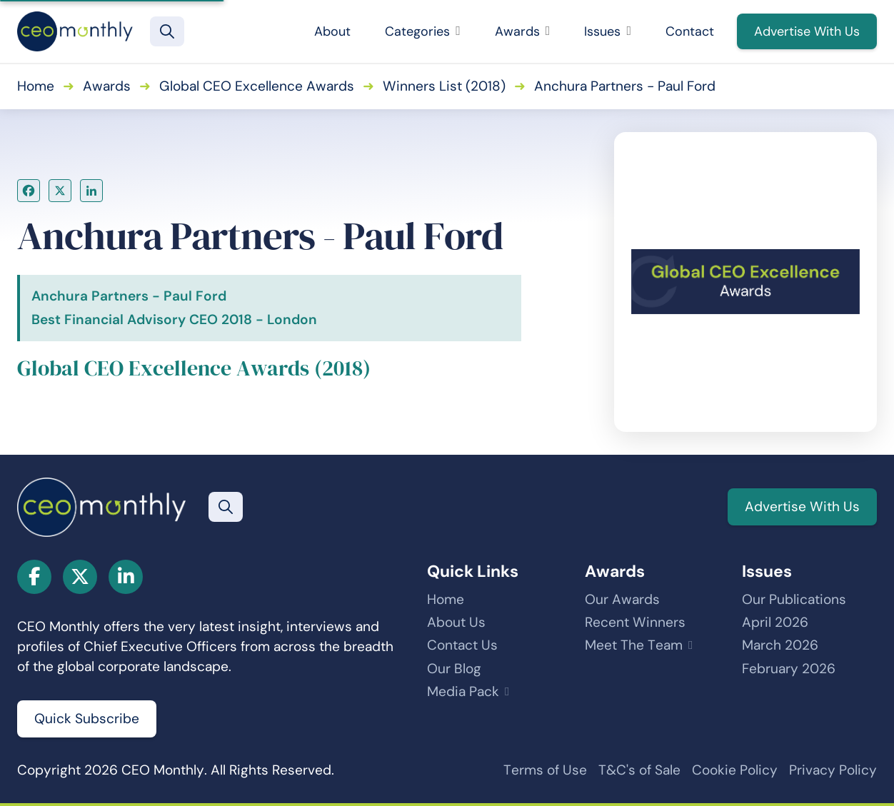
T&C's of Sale (639, 770)
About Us (456, 622)
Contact (690, 31)
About (332, 31)
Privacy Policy (833, 770)
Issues (607, 31)
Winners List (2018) (444, 86)
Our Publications (794, 599)
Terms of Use (545, 770)
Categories (423, 31)
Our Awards (622, 599)
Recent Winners (635, 622)
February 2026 (788, 668)
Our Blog (454, 668)
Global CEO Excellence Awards (256, 86)
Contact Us (462, 645)
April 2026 (775, 622)
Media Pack (463, 691)
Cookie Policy (735, 770)
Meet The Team (634, 645)
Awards (523, 31)
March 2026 (780, 645)
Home (35, 86)
